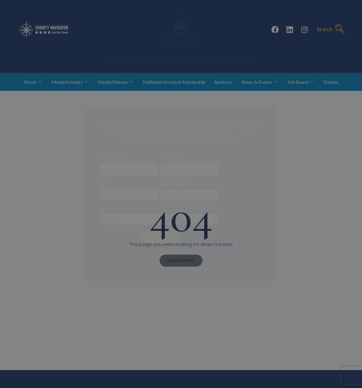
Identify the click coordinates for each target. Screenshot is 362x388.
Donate (331, 82)
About (33, 82)
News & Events (260, 82)
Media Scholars (70, 82)
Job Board (301, 82)
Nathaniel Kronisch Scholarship (174, 82)
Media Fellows (116, 82)
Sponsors (223, 82)
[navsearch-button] (340, 29)
